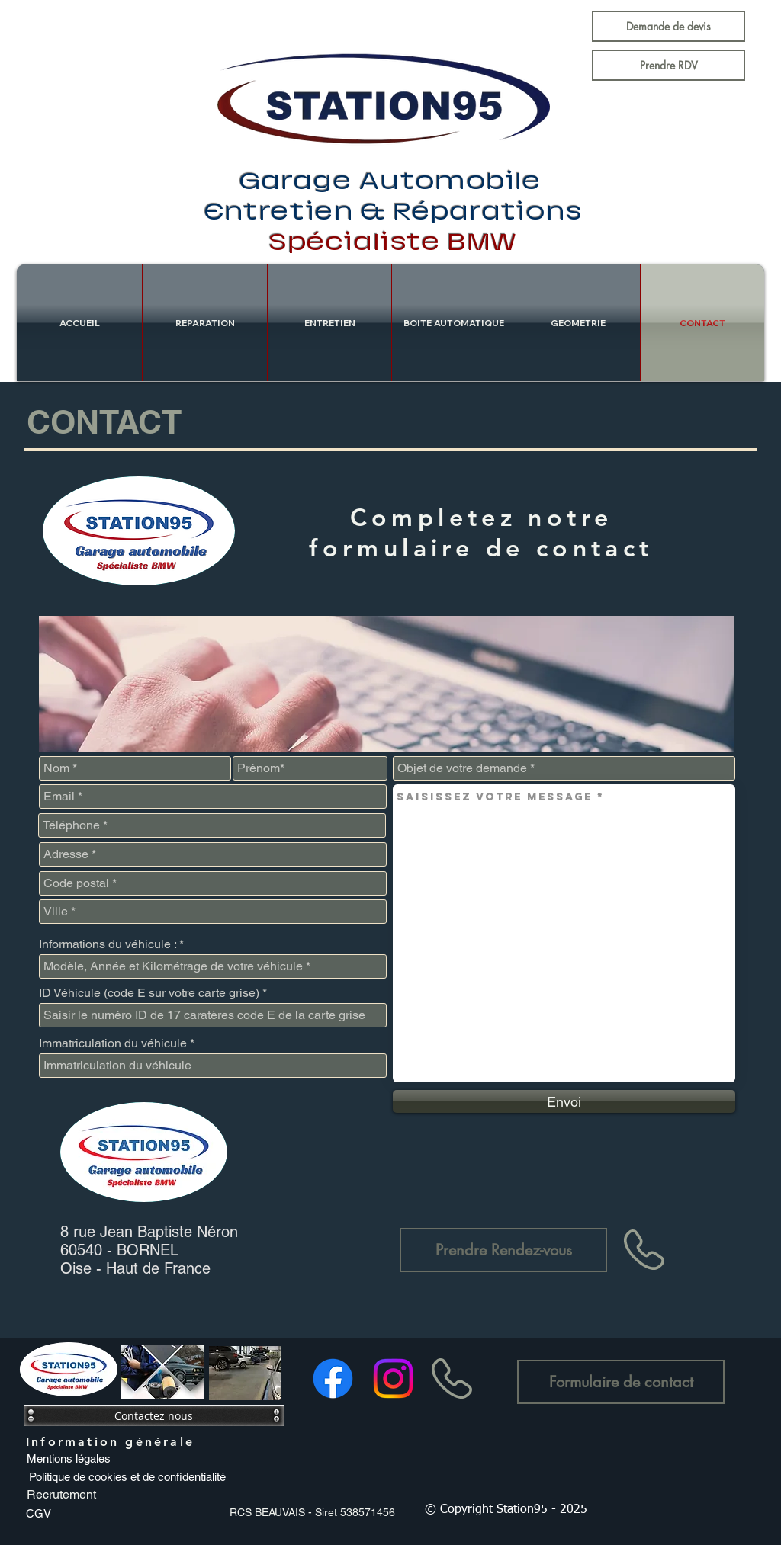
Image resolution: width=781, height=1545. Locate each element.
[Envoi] (564, 1101)
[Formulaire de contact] (621, 1382)
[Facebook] (333, 1378)
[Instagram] (393, 1378)
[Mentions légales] (68, 1458)
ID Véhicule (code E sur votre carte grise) (149, 993)
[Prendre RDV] (668, 65)
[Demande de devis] (668, 26)
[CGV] (38, 1513)
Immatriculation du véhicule (113, 1043)
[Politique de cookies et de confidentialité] (127, 1476)
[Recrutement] (61, 1494)
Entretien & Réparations (393, 211)
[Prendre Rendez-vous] (503, 1250)
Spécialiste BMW (394, 242)
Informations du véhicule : (107, 944)
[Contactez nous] (154, 1415)
